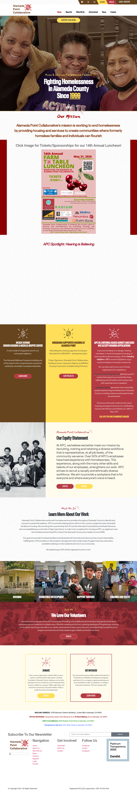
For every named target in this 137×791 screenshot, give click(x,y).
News (104, 12)
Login (121, 2)
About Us (69, 12)
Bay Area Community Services (107, 374)
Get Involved (93, 12)
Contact (113, 12)
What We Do (80, 12)
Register (127, 2)
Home (59, 12)
